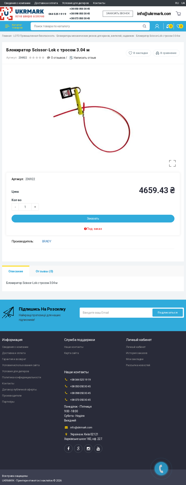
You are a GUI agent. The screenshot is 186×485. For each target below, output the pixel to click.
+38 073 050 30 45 (79, 18)
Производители (12, 395)
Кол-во (17, 200)
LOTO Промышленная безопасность (33, 35)
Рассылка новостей (138, 365)
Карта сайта (71, 353)
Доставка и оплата (46, 3)
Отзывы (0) (44, 271)
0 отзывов (58, 57)
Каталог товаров (14, 26)
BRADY (46, 241)
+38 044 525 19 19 (77, 379)
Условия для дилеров (75, 3)
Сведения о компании (17, 3)
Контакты (99, 3)
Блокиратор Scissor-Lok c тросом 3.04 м (158, 35)
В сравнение (168, 53)
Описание (15, 271)
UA (183, 3)
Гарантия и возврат (14, 359)
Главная (6, 35)
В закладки (140, 53)
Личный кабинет (136, 346)
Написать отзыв (85, 57)
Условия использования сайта (20, 365)
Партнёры (8, 401)
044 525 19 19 (57, 14)
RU (177, 3)
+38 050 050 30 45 (79, 8)
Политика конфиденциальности (21, 377)
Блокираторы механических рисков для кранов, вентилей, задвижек (95, 35)
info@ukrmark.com (154, 13)
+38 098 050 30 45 (79, 13)
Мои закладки (134, 359)
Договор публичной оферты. (19, 389)
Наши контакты (73, 346)
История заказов (136, 353)
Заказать (93, 218)
